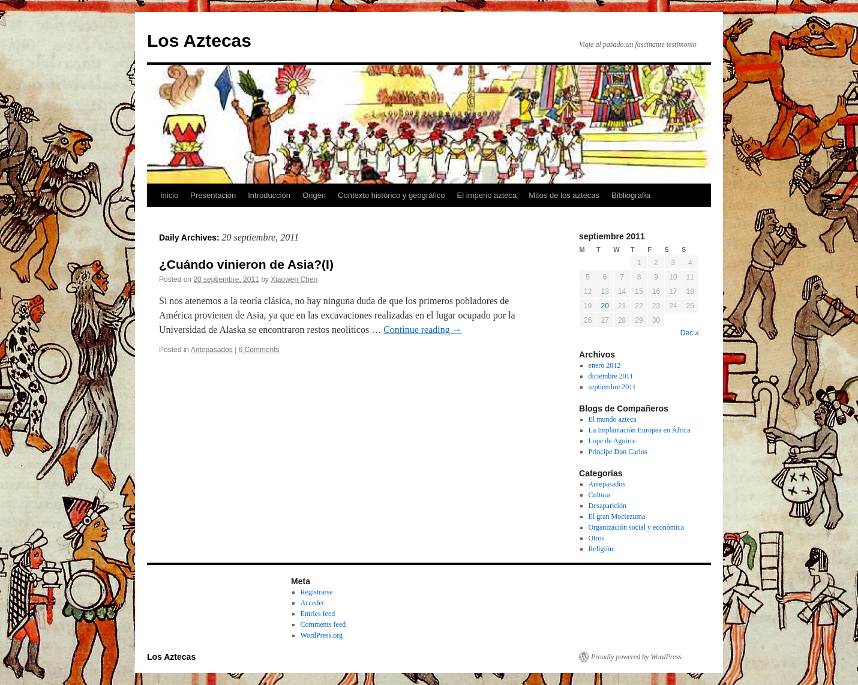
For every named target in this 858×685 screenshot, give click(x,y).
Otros (597, 538)
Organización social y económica (636, 527)
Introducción (269, 195)
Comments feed (323, 624)
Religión (601, 549)
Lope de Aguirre (612, 441)
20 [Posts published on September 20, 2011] (604, 306)
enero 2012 (605, 365)
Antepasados (212, 349)
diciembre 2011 (611, 376)
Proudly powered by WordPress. (637, 657)
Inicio (169, 195)
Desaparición (607, 505)
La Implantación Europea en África (640, 430)
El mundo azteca (613, 419)
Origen (314, 195)
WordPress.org (322, 635)
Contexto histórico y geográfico (391, 195)
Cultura (599, 495)
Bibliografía (630, 195)
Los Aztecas (199, 40)
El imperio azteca (487, 195)
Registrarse (317, 592)
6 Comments (259, 349)
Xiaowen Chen (294, 279)
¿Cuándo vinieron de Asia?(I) (246, 264)
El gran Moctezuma (617, 516)
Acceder (313, 603)
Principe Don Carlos (618, 451)
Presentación (213, 195)
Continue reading (422, 330)
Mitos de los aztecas (564, 195)
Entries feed (318, 613)
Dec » (689, 333)
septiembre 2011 (612, 387)
